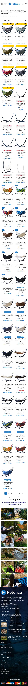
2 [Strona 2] (8, 493)
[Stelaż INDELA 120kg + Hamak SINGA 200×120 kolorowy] (7, 213)
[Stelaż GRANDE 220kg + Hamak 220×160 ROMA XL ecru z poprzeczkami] (7, 377)
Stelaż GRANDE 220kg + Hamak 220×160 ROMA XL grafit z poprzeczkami (20, 410)
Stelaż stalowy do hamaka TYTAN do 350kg (20, 129)
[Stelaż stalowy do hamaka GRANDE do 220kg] (7, 118)
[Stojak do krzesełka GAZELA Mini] (20, 167)
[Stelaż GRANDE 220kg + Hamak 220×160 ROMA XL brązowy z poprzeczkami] (20, 377)
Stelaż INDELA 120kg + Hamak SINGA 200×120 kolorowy (7, 222)
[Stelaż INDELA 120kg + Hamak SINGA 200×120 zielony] (20, 190)
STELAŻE (3, 650)
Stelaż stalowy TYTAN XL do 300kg (21, 153)
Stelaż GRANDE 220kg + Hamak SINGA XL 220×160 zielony (7, 435)
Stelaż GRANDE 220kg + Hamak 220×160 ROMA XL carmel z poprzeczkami (20, 363)
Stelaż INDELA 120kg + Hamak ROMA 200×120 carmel (7, 244)
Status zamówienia (5, 664)
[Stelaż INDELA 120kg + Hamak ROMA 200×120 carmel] (7, 235)
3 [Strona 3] (11, 493)
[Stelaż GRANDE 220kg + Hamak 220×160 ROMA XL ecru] (7, 304)
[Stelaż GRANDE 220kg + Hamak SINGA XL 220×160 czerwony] (20, 449)
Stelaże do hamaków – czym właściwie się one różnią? (17, 636)
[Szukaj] (22, 3)
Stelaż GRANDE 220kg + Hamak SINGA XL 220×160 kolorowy (20, 435)
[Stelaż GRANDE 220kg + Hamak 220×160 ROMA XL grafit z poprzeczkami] (20, 400)
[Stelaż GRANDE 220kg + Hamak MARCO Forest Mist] (20, 29)
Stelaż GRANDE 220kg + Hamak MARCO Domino (7, 38)
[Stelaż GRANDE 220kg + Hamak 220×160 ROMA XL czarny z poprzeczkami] (7, 400)
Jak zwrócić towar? (5, 673)
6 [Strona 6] (19, 493)
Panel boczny (7, 20)
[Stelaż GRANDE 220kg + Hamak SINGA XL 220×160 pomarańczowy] (7, 449)
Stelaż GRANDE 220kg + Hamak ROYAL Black (7, 59)
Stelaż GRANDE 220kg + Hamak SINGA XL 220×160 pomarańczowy (7, 458)
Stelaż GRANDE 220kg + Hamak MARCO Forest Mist (20, 38)
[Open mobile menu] (3, 3)
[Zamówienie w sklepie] (26, 20)
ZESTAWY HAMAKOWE (6, 647)
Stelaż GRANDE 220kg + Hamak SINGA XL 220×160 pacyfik (7, 483)
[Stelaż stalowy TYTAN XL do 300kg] (20, 142)
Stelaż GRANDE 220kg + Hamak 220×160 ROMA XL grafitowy (7, 340)
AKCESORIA (3, 654)
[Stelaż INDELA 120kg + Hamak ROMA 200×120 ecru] (20, 235)
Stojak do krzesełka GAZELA (7, 178)
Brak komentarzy (19, 625)
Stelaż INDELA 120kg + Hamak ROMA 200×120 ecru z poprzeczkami (20, 266)
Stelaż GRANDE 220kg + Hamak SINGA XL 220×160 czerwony (20, 458)
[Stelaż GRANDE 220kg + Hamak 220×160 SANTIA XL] (20, 329)
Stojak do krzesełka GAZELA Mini (20, 178)
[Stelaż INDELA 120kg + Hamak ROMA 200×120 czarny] (7, 257)
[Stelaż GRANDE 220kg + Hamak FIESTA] (7, 72)
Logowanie (3, 660)
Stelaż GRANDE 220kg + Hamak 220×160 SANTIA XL (20, 340)
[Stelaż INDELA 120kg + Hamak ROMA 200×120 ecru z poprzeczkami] (20, 257)
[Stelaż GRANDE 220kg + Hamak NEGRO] (20, 72)
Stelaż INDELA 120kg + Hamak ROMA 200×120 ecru (20, 244)
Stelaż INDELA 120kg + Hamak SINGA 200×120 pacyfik (20, 222)
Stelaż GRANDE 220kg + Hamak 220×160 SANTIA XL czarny (7, 362)
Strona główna (4, 10)
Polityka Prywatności (5, 671)
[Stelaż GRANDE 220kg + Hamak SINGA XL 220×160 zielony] (7, 424)
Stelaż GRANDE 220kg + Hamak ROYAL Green (7, 101)
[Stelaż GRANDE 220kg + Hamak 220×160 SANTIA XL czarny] (7, 353)
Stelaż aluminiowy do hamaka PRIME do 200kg (7, 154)
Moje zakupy (4, 662)
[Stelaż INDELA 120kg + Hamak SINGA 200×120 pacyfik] (20, 213)
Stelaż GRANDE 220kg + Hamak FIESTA (7, 80)
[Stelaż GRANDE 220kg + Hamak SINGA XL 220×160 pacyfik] (7, 472)
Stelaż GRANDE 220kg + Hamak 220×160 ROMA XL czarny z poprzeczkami (7, 410)
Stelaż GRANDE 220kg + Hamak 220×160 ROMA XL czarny (20, 291)
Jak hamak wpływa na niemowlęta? (16, 629)
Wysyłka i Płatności (5, 667)
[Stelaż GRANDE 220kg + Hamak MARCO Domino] (7, 29)
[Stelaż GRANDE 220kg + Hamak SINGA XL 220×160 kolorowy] (20, 424)
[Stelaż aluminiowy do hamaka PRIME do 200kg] (7, 142)
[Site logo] (14, 3)
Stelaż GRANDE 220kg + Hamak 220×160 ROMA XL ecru (7, 315)
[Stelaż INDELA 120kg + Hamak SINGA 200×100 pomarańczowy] (7, 190)
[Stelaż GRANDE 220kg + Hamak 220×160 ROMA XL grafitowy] (7, 329)
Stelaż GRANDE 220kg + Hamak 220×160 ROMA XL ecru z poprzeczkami (7, 386)
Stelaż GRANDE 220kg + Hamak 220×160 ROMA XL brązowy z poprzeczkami (20, 386)
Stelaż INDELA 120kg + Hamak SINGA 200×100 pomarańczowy (7, 199)
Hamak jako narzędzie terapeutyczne (17, 623)
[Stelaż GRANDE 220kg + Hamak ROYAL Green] (7, 93)
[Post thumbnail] (4, 624)
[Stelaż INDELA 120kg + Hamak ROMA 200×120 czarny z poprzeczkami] (7, 279)
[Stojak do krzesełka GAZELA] (7, 167)
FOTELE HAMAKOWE (6, 652)
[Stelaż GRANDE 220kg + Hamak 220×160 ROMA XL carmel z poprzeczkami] (20, 353)
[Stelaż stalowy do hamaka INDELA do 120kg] (20, 93)
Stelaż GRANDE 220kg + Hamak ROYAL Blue (20, 59)
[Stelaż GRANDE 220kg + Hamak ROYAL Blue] (20, 51)
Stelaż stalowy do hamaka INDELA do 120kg (20, 104)
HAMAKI (3, 645)
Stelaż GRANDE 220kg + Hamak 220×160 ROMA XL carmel (20, 315)
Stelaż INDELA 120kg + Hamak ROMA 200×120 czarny (7, 266)
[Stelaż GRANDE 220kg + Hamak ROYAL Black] (7, 51)
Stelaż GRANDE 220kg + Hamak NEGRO (20, 80)
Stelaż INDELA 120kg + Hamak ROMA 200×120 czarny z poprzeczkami (7, 288)
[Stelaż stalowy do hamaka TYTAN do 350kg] (20, 118)
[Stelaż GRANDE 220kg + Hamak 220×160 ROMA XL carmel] (20, 304)
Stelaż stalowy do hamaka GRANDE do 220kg (7, 129)
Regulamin (3, 669)
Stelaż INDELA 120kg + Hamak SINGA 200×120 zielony (20, 199)
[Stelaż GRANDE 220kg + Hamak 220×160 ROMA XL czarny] (20, 279)
